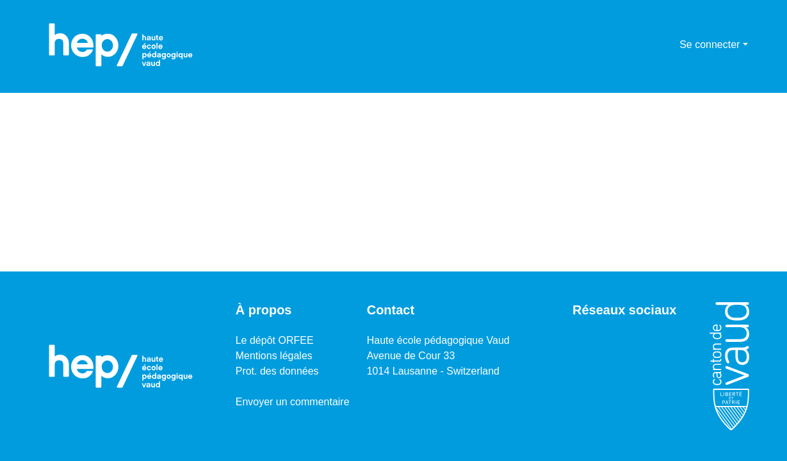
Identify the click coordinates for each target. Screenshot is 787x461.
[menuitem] (668, 45)
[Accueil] (121, 45)
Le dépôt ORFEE (275, 340)
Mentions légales (274, 355)
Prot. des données (277, 371)
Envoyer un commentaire (293, 401)
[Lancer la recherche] (649, 45)
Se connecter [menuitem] (709, 44)
